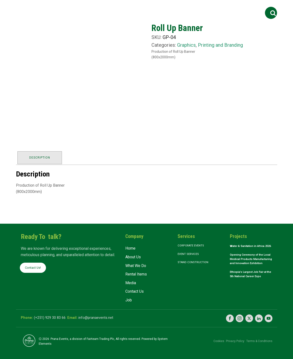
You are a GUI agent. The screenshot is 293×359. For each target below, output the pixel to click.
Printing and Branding (220, 45)
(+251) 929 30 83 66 (52, 316)
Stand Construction (196, 263)
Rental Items (154, 8)
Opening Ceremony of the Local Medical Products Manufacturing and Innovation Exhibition (250, 266)
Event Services (191, 254)
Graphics (186, 45)
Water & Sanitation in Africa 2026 (246, 247)
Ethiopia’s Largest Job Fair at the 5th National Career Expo (251, 286)
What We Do (120, 8)
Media (180, 8)
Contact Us (208, 8)
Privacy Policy (231, 338)
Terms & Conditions (259, 338)
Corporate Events (194, 244)
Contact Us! (34, 266)
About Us (92, 8)
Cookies (210, 338)
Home (70, 8)
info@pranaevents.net (105, 316)
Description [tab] (40, 156)
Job (230, 8)
